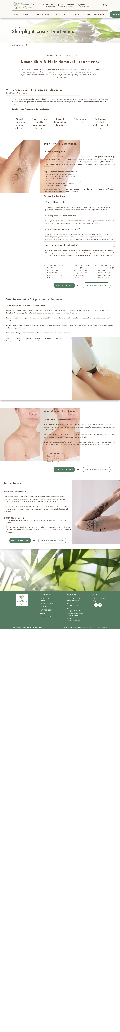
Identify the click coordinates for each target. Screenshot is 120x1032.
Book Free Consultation (96, 285)
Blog (66, 14)
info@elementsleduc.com (48, 617)
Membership (43, 14)
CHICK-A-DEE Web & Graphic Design (95, 627)
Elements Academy (95, 14)
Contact (77, 14)
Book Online (64, 285)
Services (28, 14)
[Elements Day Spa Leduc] (23, 5)
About (56, 14)
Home (16, 14)
